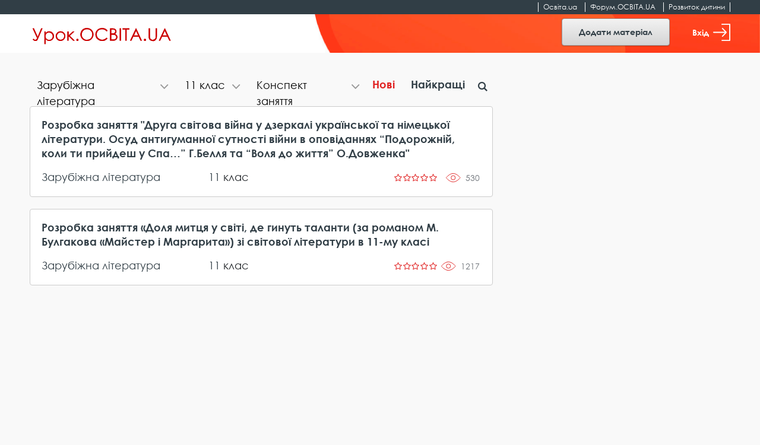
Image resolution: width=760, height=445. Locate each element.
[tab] (104, 86)
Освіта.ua (560, 6)
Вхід (711, 32)
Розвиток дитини (697, 6)
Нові (383, 84)
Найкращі (438, 84)
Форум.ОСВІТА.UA (623, 6)
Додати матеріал (616, 32)
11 (214, 176)
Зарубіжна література (101, 176)
